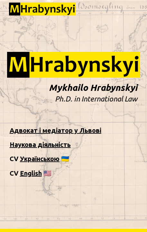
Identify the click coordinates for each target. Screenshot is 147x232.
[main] (73, 93)
